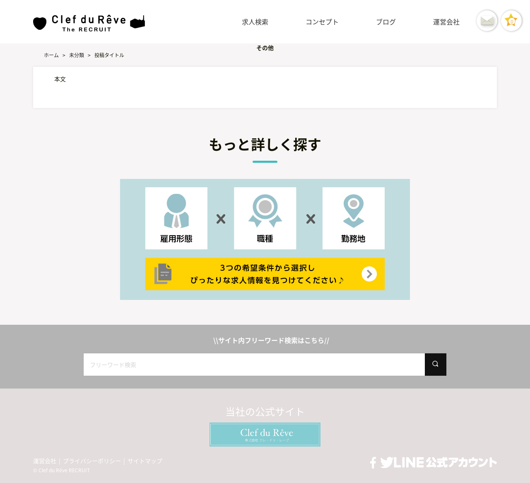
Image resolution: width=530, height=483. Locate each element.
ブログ (386, 21)
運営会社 (446, 21)
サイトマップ (145, 461)
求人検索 (255, 21)
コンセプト (322, 21)
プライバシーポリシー (92, 461)
